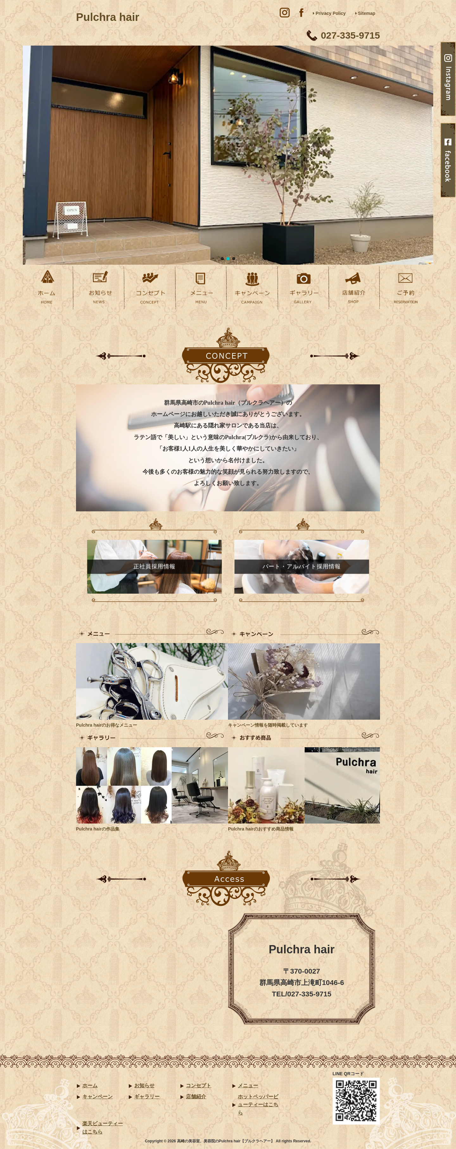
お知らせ (144, 1085)
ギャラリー (147, 1096)
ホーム (90, 1085)
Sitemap (365, 13)
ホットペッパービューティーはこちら (258, 1104)
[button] (222, 258)
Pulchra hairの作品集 (97, 828)
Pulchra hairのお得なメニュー (106, 725)
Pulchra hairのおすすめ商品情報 (261, 828)
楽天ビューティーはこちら (102, 1127)
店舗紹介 (196, 1096)
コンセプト (198, 1085)
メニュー (248, 1085)
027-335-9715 (350, 35)
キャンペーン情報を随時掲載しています (268, 725)
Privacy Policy (329, 13)
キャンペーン (97, 1096)
